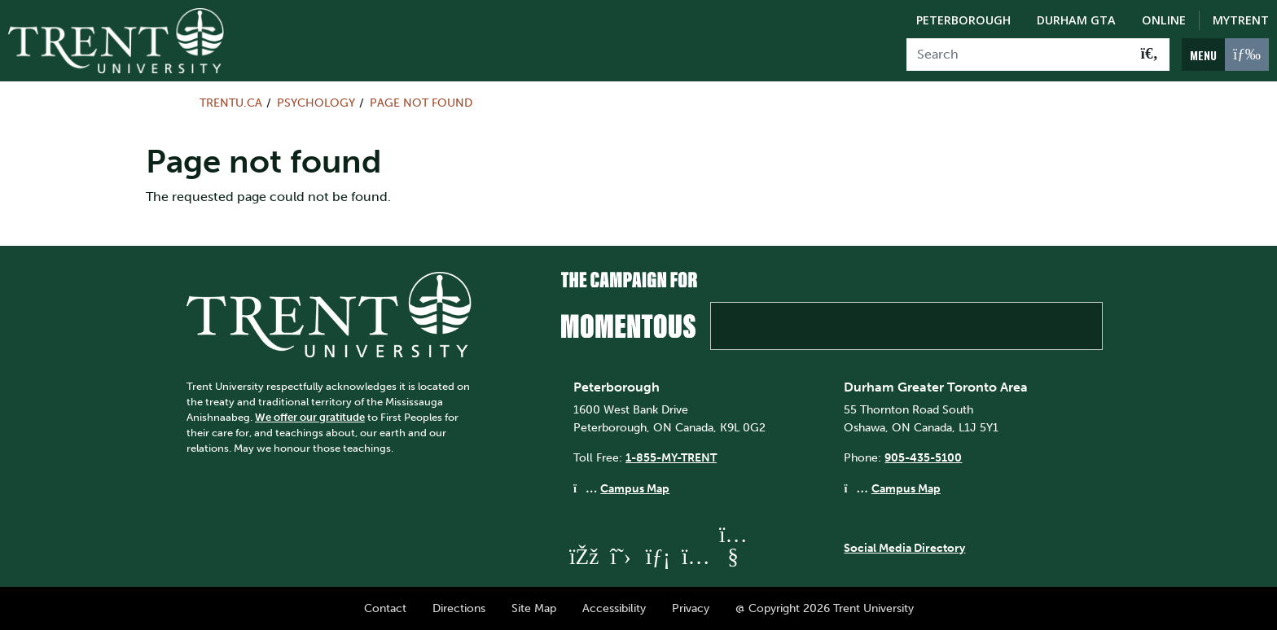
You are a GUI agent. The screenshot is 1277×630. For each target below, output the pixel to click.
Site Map (533, 608)
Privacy (690, 608)
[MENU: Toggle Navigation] (1225, 54)
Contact (385, 608)
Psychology (316, 102)
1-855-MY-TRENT (671, 457)
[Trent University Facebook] (583, 556)
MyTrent (1241, 20)
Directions (458, 608)
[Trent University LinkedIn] (658, 556)
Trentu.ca (231, 102)
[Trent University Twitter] (620, 556)
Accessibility (614, 608)
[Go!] (1149, 54)
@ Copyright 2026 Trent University (824, 608)
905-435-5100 (923, 457)
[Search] (1018, 54)
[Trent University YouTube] (733, 556)
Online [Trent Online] (1164, 20)
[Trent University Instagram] (695, 556)
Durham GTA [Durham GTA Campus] (1076, 20)
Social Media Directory (904, 547)
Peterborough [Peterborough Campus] (963, 20)
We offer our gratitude (310, 417)
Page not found (421, 102)
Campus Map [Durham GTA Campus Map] (906, 488)
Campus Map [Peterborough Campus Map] (634, 488)
